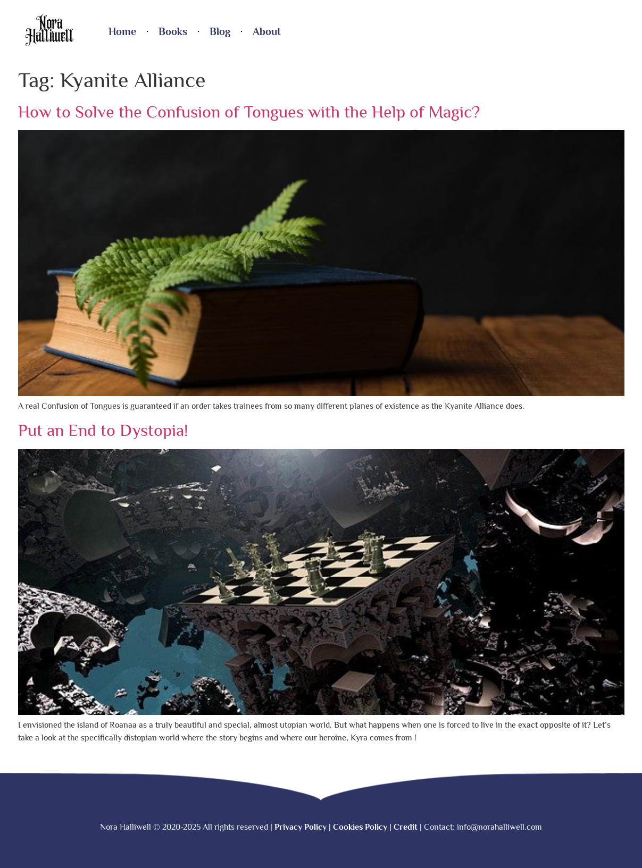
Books (173, 31)
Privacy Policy (300, 827)
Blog (220, 31)
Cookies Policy (360, 827)
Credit (406, 827)
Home (122, 31)
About (267, 31)
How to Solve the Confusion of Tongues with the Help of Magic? (249, 111)
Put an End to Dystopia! (103, 430)
